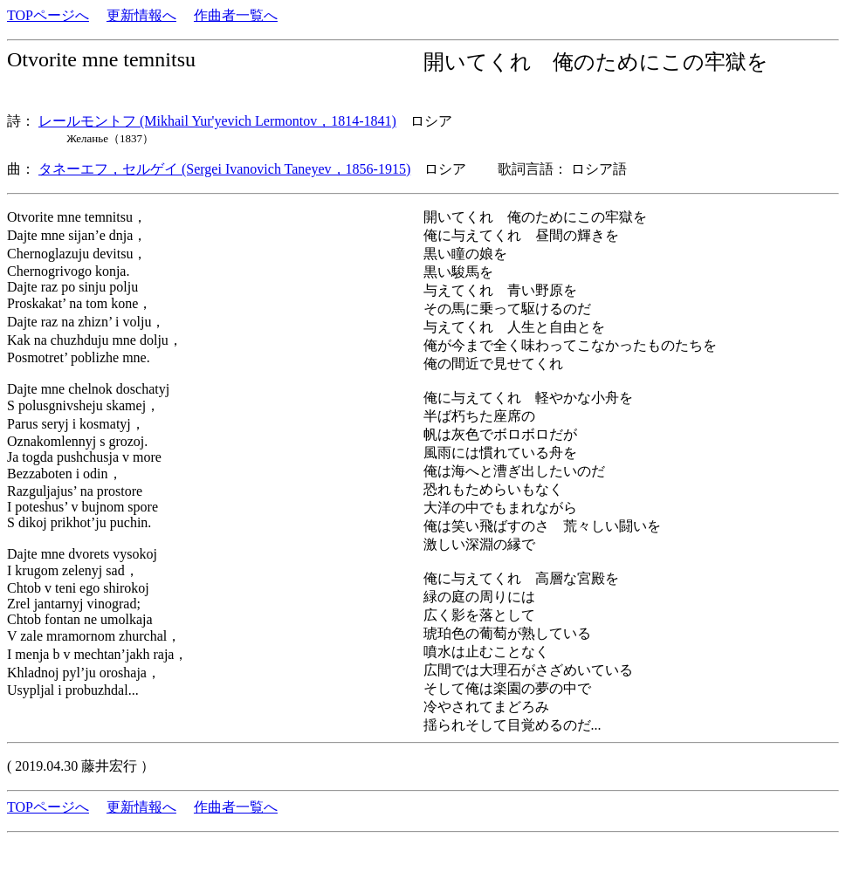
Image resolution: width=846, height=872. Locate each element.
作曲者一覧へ (236, 15)
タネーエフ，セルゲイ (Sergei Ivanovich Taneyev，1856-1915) (224, 168)
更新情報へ (141, 15)
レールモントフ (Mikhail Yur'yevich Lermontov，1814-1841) (217, 120)
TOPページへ (48, 15)
